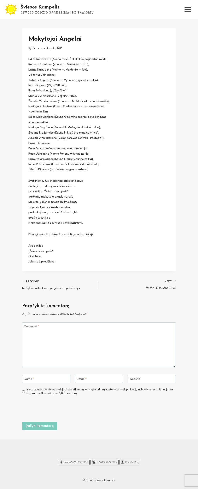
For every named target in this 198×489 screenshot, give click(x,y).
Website (135, 379)
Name (29, 379)
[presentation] (146, 408)
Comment (31, 326)
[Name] (46, 379)
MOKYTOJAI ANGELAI (139, 284)
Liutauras (37, 48)
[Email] (99, 379)
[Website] (152, 379)
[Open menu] (187, 9)
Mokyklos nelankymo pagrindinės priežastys (59, 284)
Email (81, 379)
